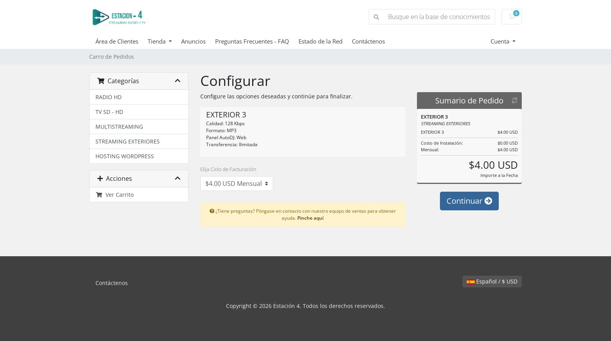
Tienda (157, 41)
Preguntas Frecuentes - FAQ (252, 41)
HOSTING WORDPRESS (124, 156)
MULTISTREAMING (119, 126)
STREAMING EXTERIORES (127, 141)
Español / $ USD (492, 281)
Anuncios (193, 41)
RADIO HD (108, 97)
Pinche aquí (310, 218)
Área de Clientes (116, 41)
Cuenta (501, 41)
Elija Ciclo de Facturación (228, 169)
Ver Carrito (114, 194)
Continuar (469, 201)
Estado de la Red (320, 41)
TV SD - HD (109, 111)
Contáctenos (368, 41)
